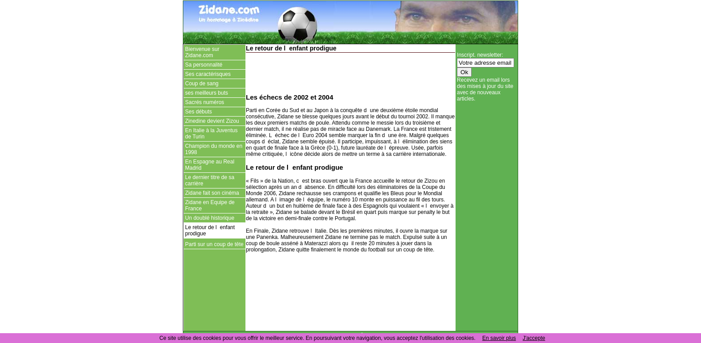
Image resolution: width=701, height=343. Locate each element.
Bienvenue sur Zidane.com (202, 52)
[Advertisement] (350, 72)
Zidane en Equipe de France (210, 205)
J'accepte (534, 338)
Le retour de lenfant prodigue (210, 230)
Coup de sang (202, 83)
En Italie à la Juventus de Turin (211, 133)
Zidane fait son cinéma (212, 193)
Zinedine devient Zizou (212, 121)
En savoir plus (499, 338)
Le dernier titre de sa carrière (209, 180)
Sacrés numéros (204, 102)
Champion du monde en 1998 (213, 149)
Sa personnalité (203, 65)
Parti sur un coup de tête (214, 244)
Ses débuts (198, 112)
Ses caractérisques (208, 74)
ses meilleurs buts (206, 93)
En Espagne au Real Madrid (209, 165)
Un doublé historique (209, 218)
